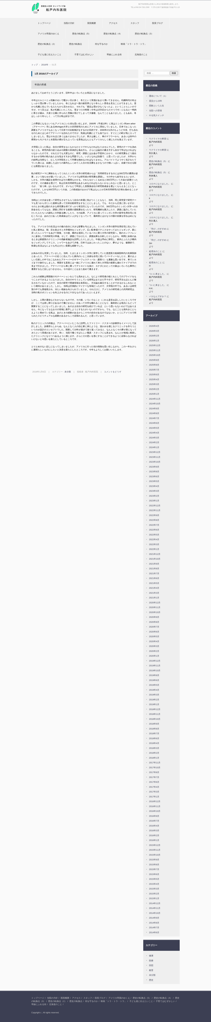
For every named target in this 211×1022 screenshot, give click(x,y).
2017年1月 (154, 796)
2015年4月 (154, 884)
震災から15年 (155, 101)
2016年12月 (154, 801)
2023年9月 (154, 467)
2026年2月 (154, 335)
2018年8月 (154, 728)
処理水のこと (155, 251)
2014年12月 (154, 903)
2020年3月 (154, 646)
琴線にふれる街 (114, 54)
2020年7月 (154, 627)
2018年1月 (154, 758)
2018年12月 (154, 709)
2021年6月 (154, 578)
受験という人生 (156, 105)
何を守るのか (101, 44)
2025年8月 (154, 365)
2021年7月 (154, 573)
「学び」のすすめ (157, 229)
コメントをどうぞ (112, 371)
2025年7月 (154, 370)
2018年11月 (154, 714)
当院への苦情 (155, 110)
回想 (151, 965)
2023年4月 (154, 486)
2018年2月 (154, 753)
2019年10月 (154, 670)
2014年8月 (154, 923)
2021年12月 (154, 554)
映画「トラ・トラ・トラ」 (134, 44)
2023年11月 (154, 457)
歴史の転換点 (75, 44)
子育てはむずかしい (84, 54)
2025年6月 (154, 374)
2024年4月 (154, 432)
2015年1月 (154, 898)
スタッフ (135, 23)
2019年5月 (154, 685)
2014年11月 (154, 908)
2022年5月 (154, 534)
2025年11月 (154, 350)
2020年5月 (154, 636)
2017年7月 (154, 777)
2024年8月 (154, 413)
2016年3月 (154, 830)
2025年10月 (154, 355)
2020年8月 (154, 622)
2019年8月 (154, 675)
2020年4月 (154, 641)
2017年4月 (154, 787)
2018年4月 (154, 743)
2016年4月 (154, 826)
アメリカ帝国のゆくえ (48, 33)
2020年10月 (154, 612)
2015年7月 (154, 869)
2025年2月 (154, 389)
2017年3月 (154, 791)
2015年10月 (154, 855)
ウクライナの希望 (157, 138)
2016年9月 (154, 816)
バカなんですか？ (157, 296)
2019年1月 (154, 704)
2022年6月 (154, 530)
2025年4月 (154, 379)
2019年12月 (154, 661)
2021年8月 (154, 568)
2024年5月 (154, 428)
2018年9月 (154, 724)
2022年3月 (154, 544)
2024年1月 (154, 447)
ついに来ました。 (157, 274)
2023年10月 (154, 462)
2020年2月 (154, 651)
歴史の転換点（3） (144, 33)
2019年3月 (154, 694)
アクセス (113, 23)
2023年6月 (154, 476)
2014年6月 (154, 932)
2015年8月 (154, 864)
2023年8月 (154, 471)
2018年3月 (154, 748)
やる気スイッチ (156, 115)
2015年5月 (154, 879)
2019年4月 (154, 690)
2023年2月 (154, 496)
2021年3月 (154, 593)
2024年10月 (154, 403)
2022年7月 (154, 525)
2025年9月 (154, 360)
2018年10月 (154, 719)
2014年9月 (154, 918)
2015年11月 (154, 850)
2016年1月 (154, 840)
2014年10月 (154, 913)
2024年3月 (154, 437)
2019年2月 (154, 699)
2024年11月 (154, 399)
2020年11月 (154, 607)
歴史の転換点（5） (81, 33)
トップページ (44, 23)
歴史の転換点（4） (113, 33)
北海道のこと (141, 54)
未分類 (67, 371)
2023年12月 (154, 452)
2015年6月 (154, 874)
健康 (151, 955)
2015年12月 (154, 845)
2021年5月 (154, 583)
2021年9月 (154, 564)
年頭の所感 (40, 84)
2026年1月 (154, 340)
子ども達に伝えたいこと (49, 54)
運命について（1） (158, 96)
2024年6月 (154, 423)
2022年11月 (154, 510)
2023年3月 (154, 491)
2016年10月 (154, 811)
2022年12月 (154, 505)
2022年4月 (154, 539)
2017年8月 (154, 772)
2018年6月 (154, 738)
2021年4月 (154, 588)
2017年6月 (154, 782)
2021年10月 (154, 559)
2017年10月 (154, 767)
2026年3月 (154, 331)
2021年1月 (154, 597)
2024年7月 (154, 418)
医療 (151, 960)
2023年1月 (154, 500)
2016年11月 (154, 806)
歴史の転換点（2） (47, 44)
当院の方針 (69, 23)
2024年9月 (154, 408)
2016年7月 (154, 821)
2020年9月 (154, 617)
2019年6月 (154, 680)
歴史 (151, 980)
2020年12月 (154, 602)
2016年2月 (154, 835)
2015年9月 (154, 859)
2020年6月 (154, 631)
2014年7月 (154, 927)
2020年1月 (154, 656)
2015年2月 (154, 893)
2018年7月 (154, 733)
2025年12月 (154, 345)
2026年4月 (154, 326)
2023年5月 (154, 481)
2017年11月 (154, 762)
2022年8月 (154, 520)
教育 (151, 970)
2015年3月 (154, 888)
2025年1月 (154, 394)
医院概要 (91, 23)
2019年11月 (154, 665)
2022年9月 (154, 515)
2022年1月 (154, 549)
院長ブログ (157, 23)
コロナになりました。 (159, 184)
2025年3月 (154, 384)
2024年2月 (154, 442)
